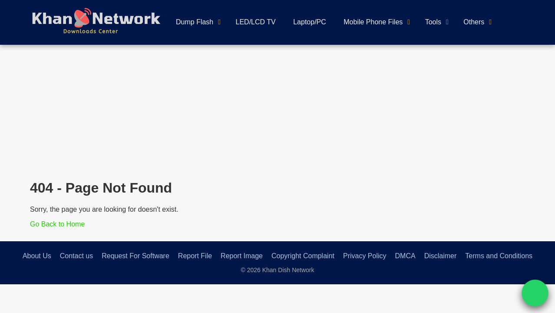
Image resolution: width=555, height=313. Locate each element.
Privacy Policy (365, 256)
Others (473, 22)
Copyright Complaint (302, 256)
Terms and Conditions (498, 256)
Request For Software (135, 256)
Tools (433, 22)
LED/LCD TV (256, 22)
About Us (37, 256)
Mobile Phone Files (373, 22)
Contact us (76, 256)
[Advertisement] (277, 110)
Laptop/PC (309, 22)
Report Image (242, 256)
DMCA (405, 256)
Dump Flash (194, 22)
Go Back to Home (57, 224)
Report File (195, 256)
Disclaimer (440, 256)
